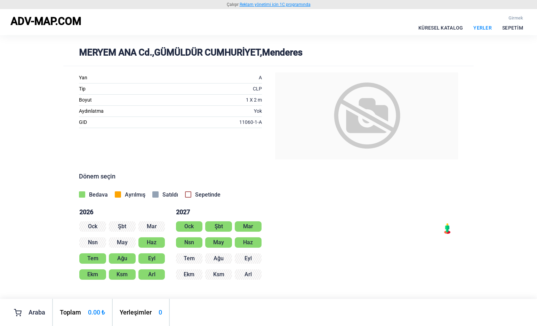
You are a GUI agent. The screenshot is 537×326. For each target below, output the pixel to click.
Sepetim (512, 28)
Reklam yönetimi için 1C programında (275, 4)
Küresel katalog (440, 28)
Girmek (515, 18)
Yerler (482, 28)
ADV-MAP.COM (45, 21)
